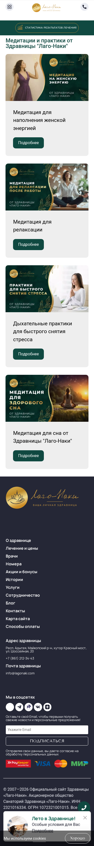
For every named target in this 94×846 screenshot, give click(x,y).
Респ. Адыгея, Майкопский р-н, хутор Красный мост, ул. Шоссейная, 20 (46, 649)
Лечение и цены (22, 548)
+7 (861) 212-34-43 (20, 658)
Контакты (15, 611)
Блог (10, 603)
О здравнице (18, 540)
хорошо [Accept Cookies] (77, 838)
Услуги (13, 587)
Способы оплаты (23, 626)
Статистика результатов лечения (50, 27)
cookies (39, 838)
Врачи (12, 556)
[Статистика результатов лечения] (20, 27)
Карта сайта (18, 618)
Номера (14, 564)
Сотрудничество (23, 595)
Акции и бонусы (21, 571)
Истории (14, 579)
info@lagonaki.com (20, 673)
